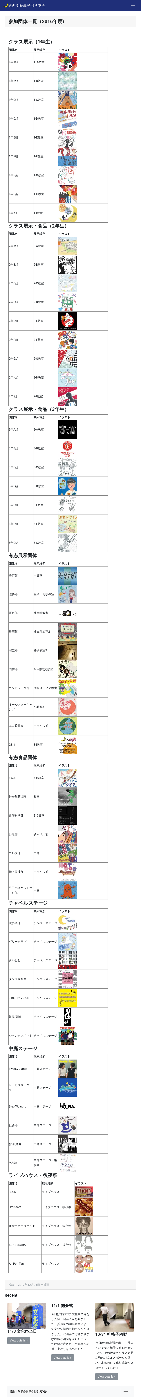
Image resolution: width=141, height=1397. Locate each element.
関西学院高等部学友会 (24, 5)
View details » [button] (19, 1340)
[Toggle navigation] (133, 5)
